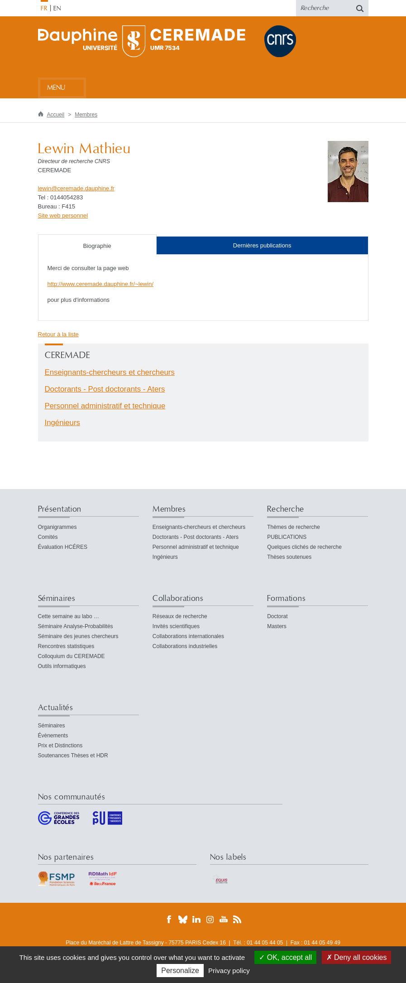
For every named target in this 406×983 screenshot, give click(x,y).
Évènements (53, 735)
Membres (86, 114)
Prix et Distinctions (60, 745)
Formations (286, 598)
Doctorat (277, 616)
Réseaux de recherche (180, 616)
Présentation (60, 509)
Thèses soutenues (289, 557)
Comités (48, 537)
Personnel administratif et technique (105, 406)
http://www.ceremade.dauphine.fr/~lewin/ (101, 284)
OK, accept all (285, 957)
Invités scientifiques (176, 626)
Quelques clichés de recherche (304, 547)
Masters (277, 626)
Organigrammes (57, 527)
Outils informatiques (62, 666)
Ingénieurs (62, 422)
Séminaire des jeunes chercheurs (78, 636)
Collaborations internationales (188, 636)
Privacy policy (229, 970)
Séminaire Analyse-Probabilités (75, 626)
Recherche (285, 509)
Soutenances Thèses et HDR (73, 755)
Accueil (56, 114)
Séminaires (57, 598)
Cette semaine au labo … (68, 616)
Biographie (97, 245)
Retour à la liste (58, 334)
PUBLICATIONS (286, 537)
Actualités (55, 707)
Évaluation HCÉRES (62, 547)
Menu (56, 87)
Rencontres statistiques (66, 646)
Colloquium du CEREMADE (71, 656)
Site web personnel (63, 215)
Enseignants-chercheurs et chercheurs (110, 372)
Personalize (180, 970)
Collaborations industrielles (185, 646)
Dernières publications (262, 245)
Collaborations (178, 598)
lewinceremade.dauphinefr (76, 188)
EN (57, 9)
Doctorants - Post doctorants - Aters (105, 389)
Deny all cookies (356, 957)
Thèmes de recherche (293, 527)
